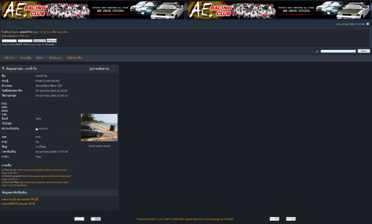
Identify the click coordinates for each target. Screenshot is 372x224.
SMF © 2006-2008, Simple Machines (183, 219)
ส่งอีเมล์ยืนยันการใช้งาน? (15, 36)
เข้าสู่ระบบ (45, 32)
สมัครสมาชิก (74, 57)
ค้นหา (40, 57)
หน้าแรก (10, 57)
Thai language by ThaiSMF (219, 219)
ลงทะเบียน (62, 32)
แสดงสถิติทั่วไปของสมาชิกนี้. (18, 203)
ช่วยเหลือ (25, 57)
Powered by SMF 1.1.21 (149, 219)
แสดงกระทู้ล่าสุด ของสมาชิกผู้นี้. (20, 199)
